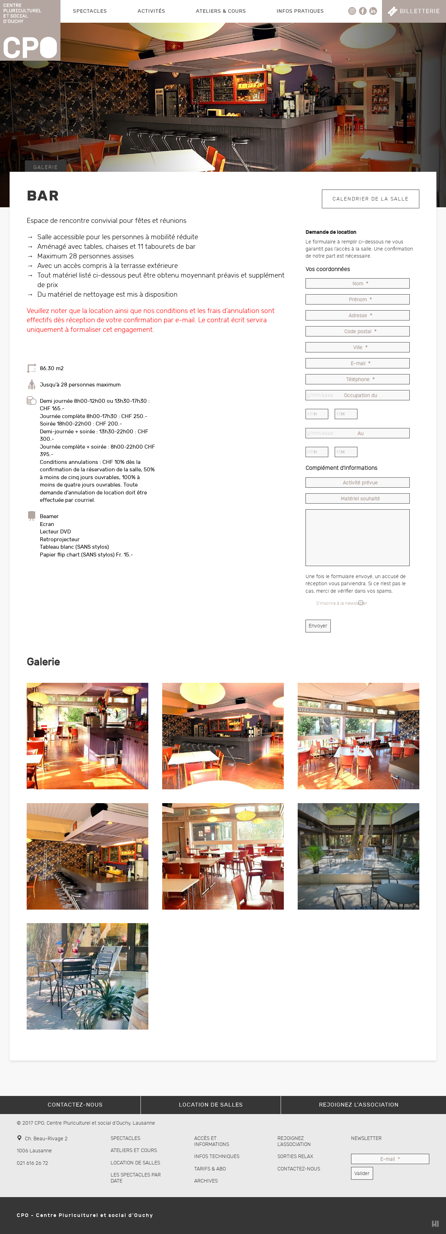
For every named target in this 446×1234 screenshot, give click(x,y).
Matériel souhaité (360, 499)
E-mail (360, 364)
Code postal (360, 332)
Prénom (360, 300)
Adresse (360, 316)
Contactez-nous (298, 1169)
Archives (206, 1181)
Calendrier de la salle (371, 198)
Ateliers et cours (134, 1150)
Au (360, 434)
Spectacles (90, 11)
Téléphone (360, 380)
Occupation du (360, 396)
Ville (360, 348)
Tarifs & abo (210, 1169)
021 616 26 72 (32, 1163)
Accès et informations (211, 1141)
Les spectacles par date (136, 1178)
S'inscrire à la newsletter (341, 603)
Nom (360, 284)
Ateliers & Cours (221, 11)
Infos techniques (216, 1156)
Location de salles (135, 1163)
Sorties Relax (295, 1156)
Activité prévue (360, 483)
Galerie (45, 167)
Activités (151, 11)
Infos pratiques (300, 11)
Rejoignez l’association (294, 1141)
